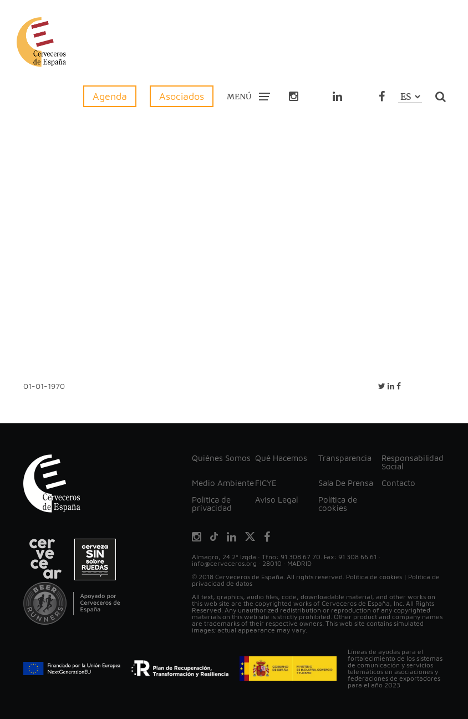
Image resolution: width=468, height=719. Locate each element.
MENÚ (248, 96)
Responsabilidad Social (412, 462)
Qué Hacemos (281, 458)
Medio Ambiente (223, 483)
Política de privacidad (212, 504)
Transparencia (345, 458)
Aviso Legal (276, 499)
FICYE (266, 483)
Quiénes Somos (221, 458)
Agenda (110, 96)
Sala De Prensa (345, 483)
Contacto (398, 483)
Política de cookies (337, 504)
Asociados (181, 96)
